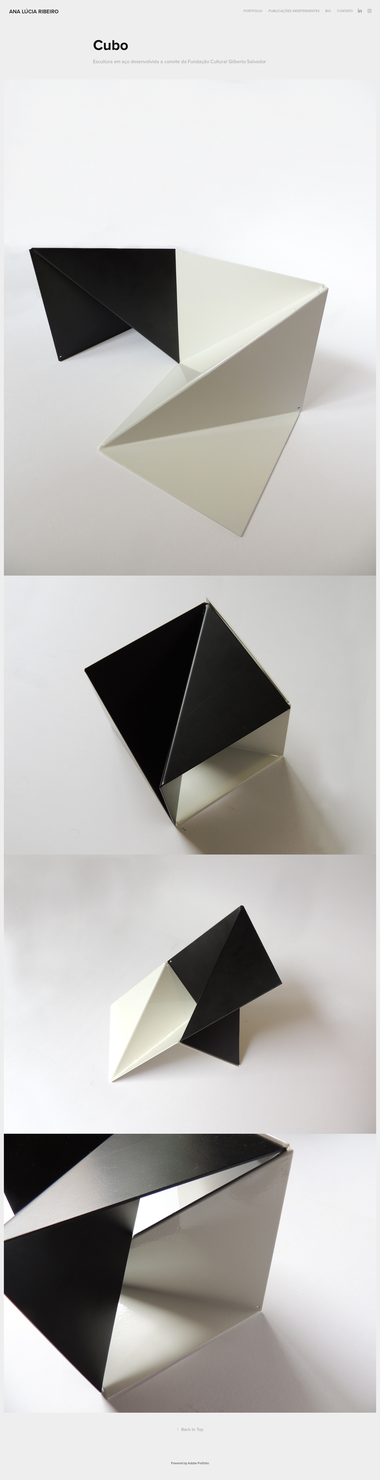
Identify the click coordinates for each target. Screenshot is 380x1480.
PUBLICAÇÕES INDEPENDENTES (294, 10)
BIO (328, 10)
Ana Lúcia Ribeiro (34, 11)
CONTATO (345, 10)
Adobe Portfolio (198, 1463)
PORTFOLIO (253, 10)
